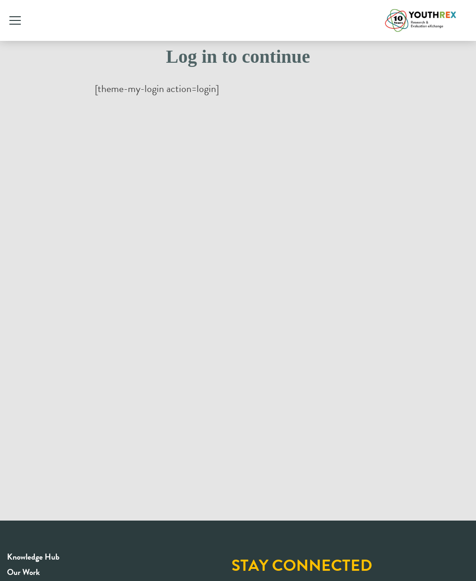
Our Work (23, 572)
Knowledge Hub (33, 556)
